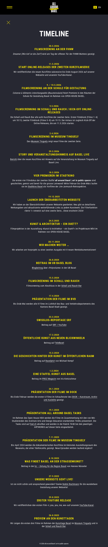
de (95, 7)
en (99, 7)
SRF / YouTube (60, 324)
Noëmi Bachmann (70, 484)
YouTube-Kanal (87, 505)
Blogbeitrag (37, 267)
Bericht (13, 159)
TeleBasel (59, 342)
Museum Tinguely (83, 523)
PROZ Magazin (49, 378)
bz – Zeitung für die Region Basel (50, 466)
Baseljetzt (50, 360)
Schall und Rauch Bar (71, 285)
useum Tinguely (40, 141)
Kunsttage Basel (63, 523)
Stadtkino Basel (35, 186)
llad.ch (33, 424)
